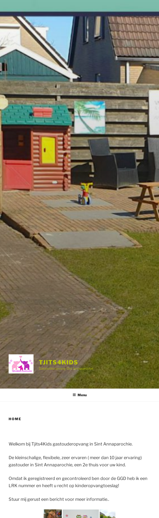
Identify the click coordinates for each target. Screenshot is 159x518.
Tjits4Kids (58, 362)
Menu (80, 395)
